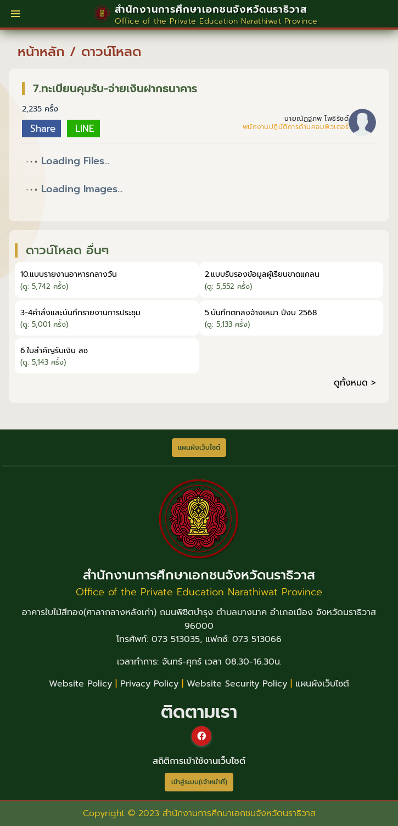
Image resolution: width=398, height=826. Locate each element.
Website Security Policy (237, 683)
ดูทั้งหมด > (355, 382)
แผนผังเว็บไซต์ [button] (199, 448)
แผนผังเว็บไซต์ (322, 683)
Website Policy (80, 683)
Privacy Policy (149, 683)
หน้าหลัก (41, 52)
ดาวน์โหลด (111, 52)
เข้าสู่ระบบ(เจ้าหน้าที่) (199, 782)
